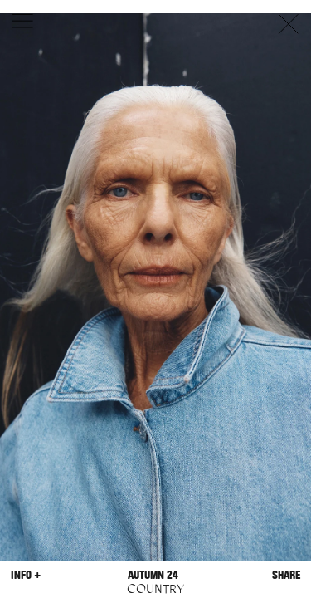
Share (286, 574)
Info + (26, 574)
